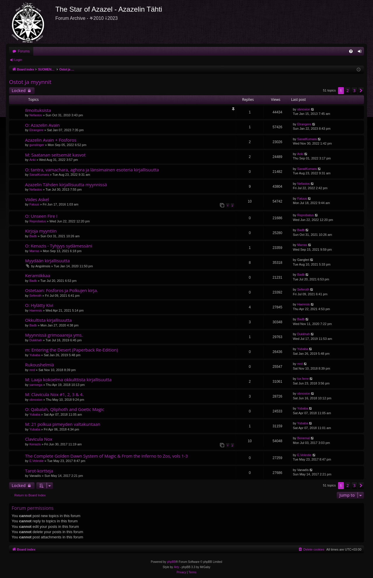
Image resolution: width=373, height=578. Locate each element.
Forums (24, 51)
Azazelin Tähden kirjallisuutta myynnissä (66, 184)
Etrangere (36, 130)
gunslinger (36, 145)
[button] (361, 90)
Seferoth (35, 295)
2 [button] (347, 90)
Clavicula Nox (38, 439)
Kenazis (35, 444)
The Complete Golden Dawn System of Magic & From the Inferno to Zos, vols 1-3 (106, 456)
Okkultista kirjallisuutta (48, 320)
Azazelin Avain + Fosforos (50, 140)
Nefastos (35, 115)
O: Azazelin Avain (42, 125)
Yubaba (34, 355)
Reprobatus (37, 221)
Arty (176, 567)
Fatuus (34, 204)
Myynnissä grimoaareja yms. (54, 335)
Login (18, 60)
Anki (32, 159)
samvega (36, 384)
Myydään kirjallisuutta (47, 260)
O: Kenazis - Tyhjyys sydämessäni (58, 246)
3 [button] (354, 90)
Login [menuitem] (361, 52)
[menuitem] (350, 51)
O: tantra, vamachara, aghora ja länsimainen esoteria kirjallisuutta (92, 170)
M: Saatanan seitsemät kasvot (55, 155)
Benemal (303, 438)
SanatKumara (307, 139)
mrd (32, 370)
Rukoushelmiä (39, 365)
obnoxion (303, 109)
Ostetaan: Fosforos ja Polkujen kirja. (61, 290)
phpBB (171, 561)
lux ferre (303, 378)
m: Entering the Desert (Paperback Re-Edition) (71, 350)
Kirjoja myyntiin (41, 231)
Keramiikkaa (37, 275)
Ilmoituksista (38, 110)
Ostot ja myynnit (30, 82)
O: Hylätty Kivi (39, 305)
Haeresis (35, 310)
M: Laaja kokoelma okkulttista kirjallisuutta (68, 379)
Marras (34, 251)
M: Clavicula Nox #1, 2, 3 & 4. (54, 394)
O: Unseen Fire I (41, 216)
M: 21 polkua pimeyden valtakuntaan (62, 424)
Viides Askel (37, 199)
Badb (33, 236)
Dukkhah (35, 340)
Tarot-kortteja (39, 471)
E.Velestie (36, 461)
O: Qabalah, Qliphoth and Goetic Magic (64, 409)
